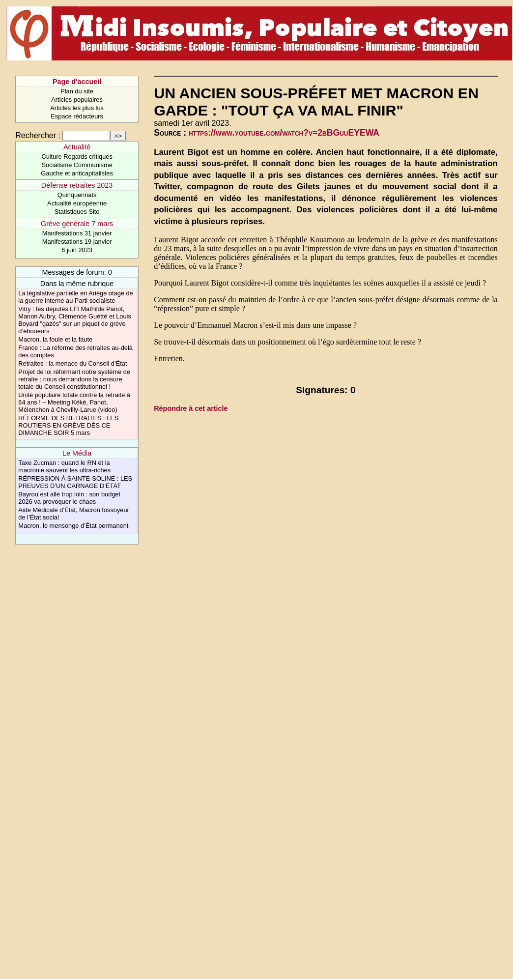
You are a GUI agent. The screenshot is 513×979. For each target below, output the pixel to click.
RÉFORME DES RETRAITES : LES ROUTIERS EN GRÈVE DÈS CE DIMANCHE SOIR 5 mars (68, 425)
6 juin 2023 (76, 250)
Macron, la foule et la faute (55, 339)
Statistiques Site (77, 211)
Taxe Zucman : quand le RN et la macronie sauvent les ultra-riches (64, 466)
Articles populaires (77, 99)
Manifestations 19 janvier (77, 241)
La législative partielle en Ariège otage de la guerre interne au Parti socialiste (75, 296)
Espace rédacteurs (77, 116)
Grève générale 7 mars (77, 224)
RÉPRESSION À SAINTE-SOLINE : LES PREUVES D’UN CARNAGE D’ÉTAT (75, 482)
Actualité (76, 147)
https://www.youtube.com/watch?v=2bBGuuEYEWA (284, 133)
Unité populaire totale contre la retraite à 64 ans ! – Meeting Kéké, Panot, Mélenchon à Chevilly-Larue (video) (74, 402)
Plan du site (76, 91)
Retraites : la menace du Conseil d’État (72, 363)
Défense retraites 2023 (77, 185)
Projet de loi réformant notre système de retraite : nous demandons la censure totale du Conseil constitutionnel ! (74, 379)
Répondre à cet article (191, 408)
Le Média (76, 453)
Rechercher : (37, 135)
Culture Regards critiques (76, 156)
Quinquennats (77, 195)
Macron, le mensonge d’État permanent (73, 525)
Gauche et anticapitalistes (77, 173)
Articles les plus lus (77, 108)
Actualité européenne (77, 203)
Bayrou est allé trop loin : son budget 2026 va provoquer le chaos (69, 497)
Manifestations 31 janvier (77, 233)
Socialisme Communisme (76, 165)
